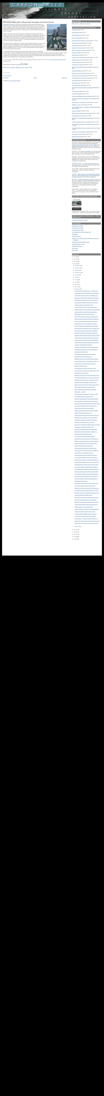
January (77, 526)
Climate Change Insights (77, 228)
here (84, 160)
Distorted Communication (78, 136)
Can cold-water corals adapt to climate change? (86, 448)
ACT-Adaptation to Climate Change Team (81, 232)
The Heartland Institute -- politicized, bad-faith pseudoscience (86, 107)
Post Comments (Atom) (14, 80)
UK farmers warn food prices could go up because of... (87, 377)
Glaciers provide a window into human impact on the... (87, 370)
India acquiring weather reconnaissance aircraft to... (86, 302)
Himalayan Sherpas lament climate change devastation (87, 335)
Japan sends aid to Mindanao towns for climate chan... (87, 328)
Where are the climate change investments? (82, 67)
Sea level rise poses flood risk (81, 373)
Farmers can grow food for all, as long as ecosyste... (87, 523)
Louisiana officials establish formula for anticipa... (86, 514)
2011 (75, 529)
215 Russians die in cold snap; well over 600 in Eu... (87, 469)
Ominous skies (75, 91)
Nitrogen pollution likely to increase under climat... (86, 443)
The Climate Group (76, 236)
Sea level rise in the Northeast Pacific (83, 434)
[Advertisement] (78, 546)
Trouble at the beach (76, 45)
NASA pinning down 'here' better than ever (84, 314)
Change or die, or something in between (81, 131)
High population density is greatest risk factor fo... (86, 455)
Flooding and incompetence (81, 481)
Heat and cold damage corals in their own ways (85, 500)
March (76, 286)
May (76, 282)
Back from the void (76, 82)
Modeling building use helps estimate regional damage (87, 309)
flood (8, 67)
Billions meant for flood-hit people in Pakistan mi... (86, 431)
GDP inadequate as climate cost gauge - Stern (85, 368)
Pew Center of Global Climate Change (81, 242)
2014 (75, 259)
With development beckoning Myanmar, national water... (87, 403)
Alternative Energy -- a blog (78, 244)
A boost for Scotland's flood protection (83, 344)
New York (22, 67)
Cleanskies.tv (75, 171)
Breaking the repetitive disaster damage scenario (86, 429)
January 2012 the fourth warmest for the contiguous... (87, 488)
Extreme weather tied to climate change (84, 507)
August (76, 275)
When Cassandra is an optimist (79, 50)
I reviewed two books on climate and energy (88, 179)
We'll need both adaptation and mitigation (81, 113)
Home (35, 77)
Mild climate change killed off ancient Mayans (85, 354)
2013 (75, 261)
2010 (75, 532)
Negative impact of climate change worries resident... (87, 342)
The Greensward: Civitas (77, 230)
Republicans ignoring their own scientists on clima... (86, 380)
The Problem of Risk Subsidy (78, 134)
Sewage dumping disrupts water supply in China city (87, 415)
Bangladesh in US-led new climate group (84, 427)
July (76, 277)
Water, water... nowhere (80, 391)
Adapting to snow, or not (77, 104)
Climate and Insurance (77, 246)
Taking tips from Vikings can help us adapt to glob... (86, 316)
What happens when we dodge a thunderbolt (82, 87)
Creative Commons (53, 59)
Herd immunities (75, 32)
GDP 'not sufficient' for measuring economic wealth (86, 326)
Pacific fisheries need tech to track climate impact (86, 349)
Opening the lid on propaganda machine (84, 453)
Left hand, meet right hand (78, 43)
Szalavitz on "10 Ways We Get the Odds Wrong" (83, 118)
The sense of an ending (77, 64)
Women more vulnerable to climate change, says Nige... (87, 424)
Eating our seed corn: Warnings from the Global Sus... (87, 509)
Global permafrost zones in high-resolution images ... (87, 359)
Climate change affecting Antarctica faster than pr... (86, 504)
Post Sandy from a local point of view (80, 78)
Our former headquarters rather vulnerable (81, 96)
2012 (75, 263)
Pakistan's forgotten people (81, 366)
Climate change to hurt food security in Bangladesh (86, 340)
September (77, 272)
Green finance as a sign (77, 115)
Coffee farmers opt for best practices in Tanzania (86, 323)
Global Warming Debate (77, 225)
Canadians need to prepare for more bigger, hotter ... (87, 394)
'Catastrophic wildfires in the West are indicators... (86, 420)
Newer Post (6, 77)
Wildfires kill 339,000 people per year (83, 413)
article (82, 191)
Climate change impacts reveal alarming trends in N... (87, 460)
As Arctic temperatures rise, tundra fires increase (86, 307)
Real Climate (75, 250)
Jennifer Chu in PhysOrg (9, 24)
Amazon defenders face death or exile (83, 495)
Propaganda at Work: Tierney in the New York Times (84, 128)
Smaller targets (75, 55)
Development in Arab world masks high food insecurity (87, 521)
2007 (75, 539)
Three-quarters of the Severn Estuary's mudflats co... (87, 450)
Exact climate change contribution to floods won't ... (86, 476)
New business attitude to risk (81, 352)
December (77, 265)
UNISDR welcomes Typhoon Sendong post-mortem (86, 337)
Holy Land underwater (77, 38)
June (76, 279)
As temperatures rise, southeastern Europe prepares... (87, 293)
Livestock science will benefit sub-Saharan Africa (86, 312)
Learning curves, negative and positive (81, 57)
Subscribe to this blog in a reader (79, 220)
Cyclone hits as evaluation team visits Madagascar (86, 474)
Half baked (74, 29)
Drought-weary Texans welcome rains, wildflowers (86, 330)
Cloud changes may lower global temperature (85, 363)
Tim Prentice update (76, 93)
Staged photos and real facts (78, 47)
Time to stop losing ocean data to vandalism (85, 436)
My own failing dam (76, 85)
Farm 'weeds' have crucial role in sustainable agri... (86, 295)
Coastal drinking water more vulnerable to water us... (87, 361)
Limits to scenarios (76, 111)
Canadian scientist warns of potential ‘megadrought (86, 347)
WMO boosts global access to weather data (85, 387)
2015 (75, 256)
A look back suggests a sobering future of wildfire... (86, 467)
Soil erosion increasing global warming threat (85, 485)
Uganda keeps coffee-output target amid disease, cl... (87, 438)
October (77, 270)
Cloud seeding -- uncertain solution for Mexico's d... (86, 518)
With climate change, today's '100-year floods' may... (87, 483)
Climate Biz (93, 176)
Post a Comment (7, 75)
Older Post (64, 77)
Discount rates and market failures (80, 75)
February (77, 289)
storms (30, 67)
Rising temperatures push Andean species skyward (86, 471)
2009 (75, 534)
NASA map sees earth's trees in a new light (85, 422)
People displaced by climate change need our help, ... (87, 464)
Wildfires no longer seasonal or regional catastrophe (87, 441)
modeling (17, 67)
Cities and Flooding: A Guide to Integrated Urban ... (86, 478)
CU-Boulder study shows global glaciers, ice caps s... (87, 490)
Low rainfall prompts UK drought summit (84, 396)
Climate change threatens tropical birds (84, 445)
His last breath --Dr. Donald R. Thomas (81, 102)
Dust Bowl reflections (77, 70)
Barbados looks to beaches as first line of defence (86, 417)
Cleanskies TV (89, 151)
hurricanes (12, 67)
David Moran (29, 59)
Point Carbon (75, 248)
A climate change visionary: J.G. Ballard (81, 122)
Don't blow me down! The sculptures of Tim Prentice (84, 98)
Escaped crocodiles (76, 52)
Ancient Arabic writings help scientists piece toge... (86, 321)
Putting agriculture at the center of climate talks (85, 389)
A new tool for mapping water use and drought (85, 516)
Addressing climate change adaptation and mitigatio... (87, 298)
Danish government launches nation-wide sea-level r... (87, 384)
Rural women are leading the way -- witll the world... (86, 291)
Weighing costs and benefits (78, 73)
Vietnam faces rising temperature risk (83, 356)
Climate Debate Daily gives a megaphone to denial (83, 124)
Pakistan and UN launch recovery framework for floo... (87, 375)
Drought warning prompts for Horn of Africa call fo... (86, 300)
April (76, 284)
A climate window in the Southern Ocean (84, 305)
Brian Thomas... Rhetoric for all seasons (81, 23)
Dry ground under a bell (77, 80)
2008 (75, 536)
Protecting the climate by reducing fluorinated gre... (86, 333)
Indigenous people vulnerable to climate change (86, 382)
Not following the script (77, 35)
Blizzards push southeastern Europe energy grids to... (87, 502)
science (26, 67)
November (77, 268)
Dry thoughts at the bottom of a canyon (81, 40)
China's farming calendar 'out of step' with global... (86, 457)
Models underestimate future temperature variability (86, 398)
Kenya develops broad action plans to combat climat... (87, 462)
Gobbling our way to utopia (78, 60)
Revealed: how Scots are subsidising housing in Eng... (87, 492)
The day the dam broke (77, 62)
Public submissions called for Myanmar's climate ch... (87, 319)
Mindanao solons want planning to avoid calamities (86, 410)
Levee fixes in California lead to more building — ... (86, 406)
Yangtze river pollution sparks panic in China (85, 511)
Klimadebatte (75, 234)
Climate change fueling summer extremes (84, 408)
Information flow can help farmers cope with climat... (87, 401)
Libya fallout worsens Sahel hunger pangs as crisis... (87, 497)
